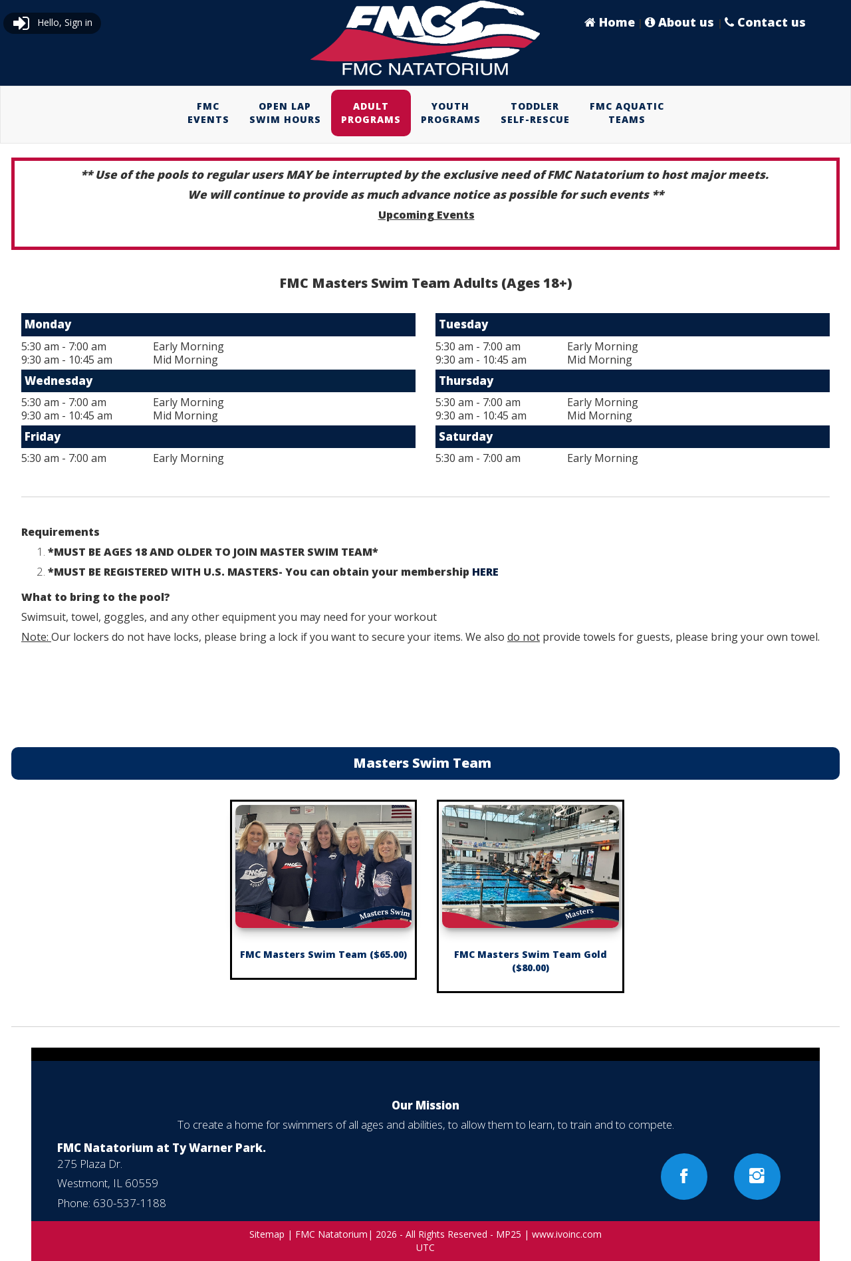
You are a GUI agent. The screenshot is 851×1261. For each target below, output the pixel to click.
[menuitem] (208, 113)
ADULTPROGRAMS (371, 113)
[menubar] (426, 113)
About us (681, 22)
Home (609, 22)
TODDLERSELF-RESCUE (535, 113)
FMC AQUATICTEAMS (627, 113)
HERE (485, 571)
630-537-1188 (129, 1202)
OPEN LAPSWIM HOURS (285, 113)
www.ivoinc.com (567, 1234)
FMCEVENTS (208, 113)
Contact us (765, 22)
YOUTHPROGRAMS (451, 113)
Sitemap (267, 1234)
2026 (386, 1234)
